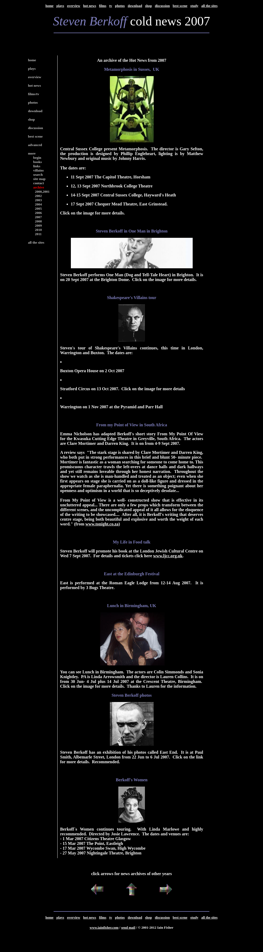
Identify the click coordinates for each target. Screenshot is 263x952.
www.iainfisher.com (104, 927)
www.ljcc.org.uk (168, 556)
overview (73, 6)
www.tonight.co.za (102, 524)
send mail (128, 927)
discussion (162, 6)
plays (60, 6)
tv (110, 6)
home (49, 6)
